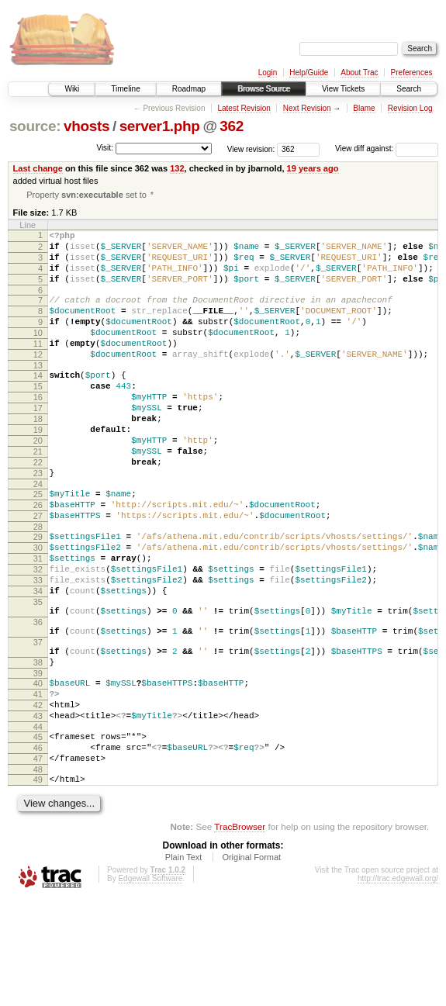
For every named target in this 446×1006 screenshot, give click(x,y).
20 (38, 481)
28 (38, 584)
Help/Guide (308, 72)
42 (38, 797)
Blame (364, 108)
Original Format (251, 963)
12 (38, 379)
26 (38, 557)
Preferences (412, 72)
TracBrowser (239, 933)
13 (38, 392)
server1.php (159, 126)
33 (38, 647)
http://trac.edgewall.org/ (398, 984)
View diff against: (386, 148)
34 (38, 660)
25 (38, 544)
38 (38, 747)
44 (38, 823)
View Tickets (343, 89)
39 (38, 761)
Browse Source (263, 89)
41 (38, 784)
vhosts (86, 126)
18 (38, 455)
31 (38, 620)
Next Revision (307, 108)
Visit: (104, 147)
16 (38, 429)
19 (38, 468)
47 (38, 860)
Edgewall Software (150, 984)
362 (232, 126)
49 (38, 883)
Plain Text (183, 963)
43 (38, 810)
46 (38, 847)
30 (38, 607)
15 (38, 415)
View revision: (251, 148)
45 (38, 833)
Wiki (71, 89)
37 (38, 723)
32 (38, 633)
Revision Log (410, 108)
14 (38, 402)
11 (38, 366)
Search (408, 89)
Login (267, 72)
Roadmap (189, 89)
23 (38, 521)
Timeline (125, 89)
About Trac (359, 72)
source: (35, 126)
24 (38, 534)
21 (38, 495)
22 (38, 508)
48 (38, 873)
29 (38, 594)
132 (177, 168)
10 (38, 353)
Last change (38, 168)
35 (38, 673)
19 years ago (313, 168)
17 (38, 442)
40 (38, 771)
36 (38, 698)
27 (38, 571)
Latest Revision (243, 108)
